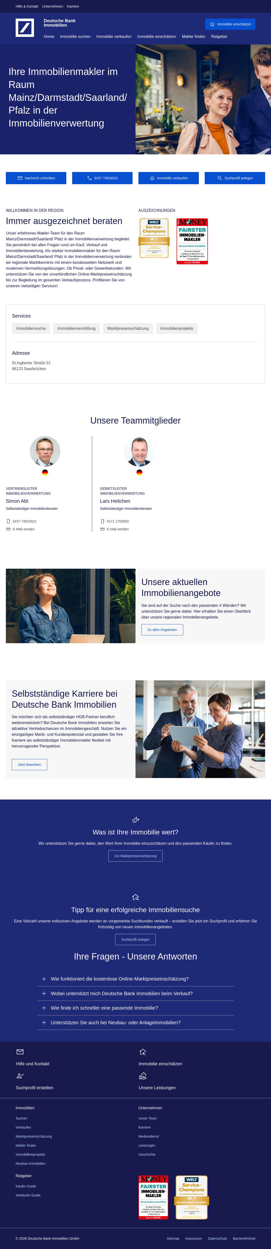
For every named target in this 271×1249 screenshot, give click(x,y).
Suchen (21, 1118)
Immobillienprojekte (30, 1154)
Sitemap (173, 1238)
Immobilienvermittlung (76, 328)
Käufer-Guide (26, 1186)
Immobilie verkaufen (113, 36)
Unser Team (147, 1118)
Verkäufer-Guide (28, 1195)
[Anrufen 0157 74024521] (102, 178)
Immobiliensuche (31, 328)
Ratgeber (219, 36)
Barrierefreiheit (244, 1238)
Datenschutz (217, 1238)
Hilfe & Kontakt (27, 6)
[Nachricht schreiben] (36, 178)
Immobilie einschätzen (156, 36)
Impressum (193, 1238)
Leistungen (146, 1145)
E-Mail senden (20, 529)
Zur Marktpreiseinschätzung (135, 856)
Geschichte (147, 1154)
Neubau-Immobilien (30, 1163)
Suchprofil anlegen (135, 939)
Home (49, 36)
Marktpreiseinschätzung (128, 328)
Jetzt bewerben (29, 765)
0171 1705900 (114, 521)
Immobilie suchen (75, 36)
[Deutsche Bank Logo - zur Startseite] (25, 31)
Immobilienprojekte (176, 328)
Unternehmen (52, 6)
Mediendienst (148, 1136)
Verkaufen (23, 1127)
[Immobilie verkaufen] (168, 178)
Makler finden (193, 36)
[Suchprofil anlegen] (235, 178)
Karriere (73, 6)
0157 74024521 (21, 521)
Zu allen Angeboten (162, 630)
